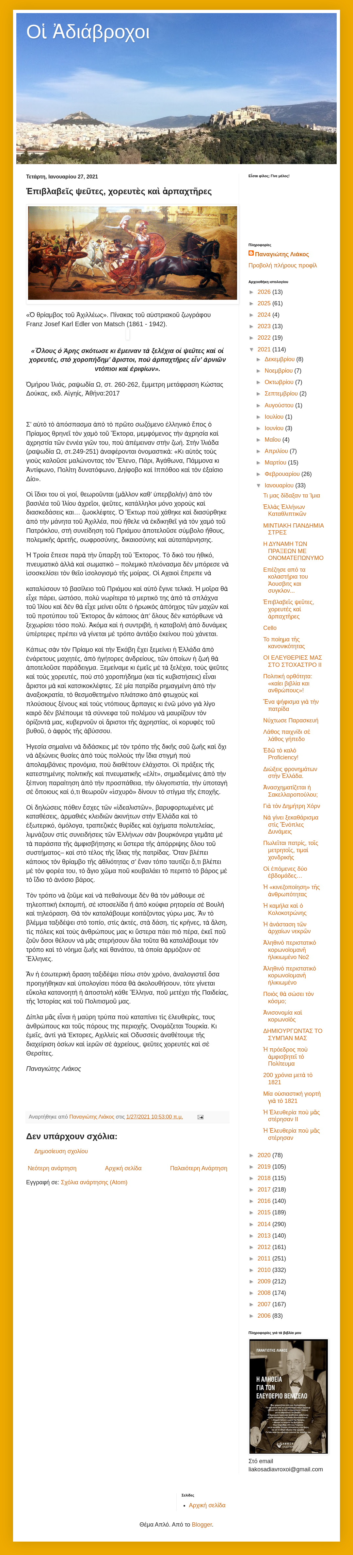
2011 (265, 1258)
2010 (265, 1270)
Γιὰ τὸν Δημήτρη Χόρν (291, 806)
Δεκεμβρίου (280, 359)
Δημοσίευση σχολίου (61, 1151)
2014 (265, 1224)
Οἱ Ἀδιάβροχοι (88, 31)
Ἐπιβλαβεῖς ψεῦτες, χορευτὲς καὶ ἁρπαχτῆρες (288, 609)
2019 (265, 1166)
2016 (265, 1201)
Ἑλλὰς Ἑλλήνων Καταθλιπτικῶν (284, 510)
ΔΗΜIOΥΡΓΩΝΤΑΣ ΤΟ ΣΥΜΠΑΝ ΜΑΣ (293, 1034)
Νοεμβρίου (279, 370)
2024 (265, 315)
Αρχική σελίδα (123, 1168)
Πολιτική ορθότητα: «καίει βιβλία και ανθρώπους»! (287, 683)
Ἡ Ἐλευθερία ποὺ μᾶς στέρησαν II (291, 1116)
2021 (265, 349)
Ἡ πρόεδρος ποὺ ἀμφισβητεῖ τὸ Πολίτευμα (285, 1056)
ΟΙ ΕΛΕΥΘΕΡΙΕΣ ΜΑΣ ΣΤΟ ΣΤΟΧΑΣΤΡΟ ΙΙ (292, 661)
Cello (270, 628)
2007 (265, 1304)
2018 (265, 1178)
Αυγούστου (280, 405)
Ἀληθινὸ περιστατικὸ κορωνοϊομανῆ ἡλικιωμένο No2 (289, 949)
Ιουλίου (275, 417)
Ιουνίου (275, 428)
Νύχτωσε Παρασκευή (290, 720)
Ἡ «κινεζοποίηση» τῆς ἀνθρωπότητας (291, 891)
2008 (265, 1293)
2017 (265, 1189)
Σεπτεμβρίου (282, 393)
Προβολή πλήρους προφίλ (283, 265)
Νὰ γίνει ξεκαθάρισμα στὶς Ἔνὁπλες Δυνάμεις (290, 824)
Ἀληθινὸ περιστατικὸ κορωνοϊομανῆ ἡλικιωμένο (289, 975)
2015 (265, 1212)
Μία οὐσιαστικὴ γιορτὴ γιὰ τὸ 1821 (292, 1097)
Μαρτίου (276, 462)
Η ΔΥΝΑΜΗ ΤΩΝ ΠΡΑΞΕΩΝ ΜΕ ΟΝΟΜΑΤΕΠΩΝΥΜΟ (293, 551)
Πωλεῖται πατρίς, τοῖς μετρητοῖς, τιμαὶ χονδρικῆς (290, 850)
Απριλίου (277, 451)
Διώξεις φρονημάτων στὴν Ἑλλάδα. (290, 773)
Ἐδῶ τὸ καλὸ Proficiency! (280, 754)
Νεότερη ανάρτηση (52, 1168)
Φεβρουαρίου (283, 474)
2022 (265, 337)
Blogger (202, 1524)
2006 (265, 1315)
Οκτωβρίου (280, 382)
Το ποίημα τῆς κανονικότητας (284, 643)
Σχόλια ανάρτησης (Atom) (94, 1182)
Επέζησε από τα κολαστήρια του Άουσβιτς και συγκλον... (285, 580)
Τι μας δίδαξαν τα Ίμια (291, 495)
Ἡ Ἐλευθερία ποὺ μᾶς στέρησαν (291, 1134)
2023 (265, 326)
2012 (265, 1247)
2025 (265, 303)
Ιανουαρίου (280, 485)
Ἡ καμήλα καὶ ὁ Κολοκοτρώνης (285, 909)
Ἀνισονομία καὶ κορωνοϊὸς (282, 1016)
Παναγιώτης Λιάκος (282, 254)
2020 (265, 1155)
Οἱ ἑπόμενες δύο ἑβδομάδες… (285, 872)
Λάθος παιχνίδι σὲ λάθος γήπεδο (286, 735)
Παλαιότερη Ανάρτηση (198, 1168)
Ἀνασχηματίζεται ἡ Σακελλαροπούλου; (290, 791)
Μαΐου (273, 439)
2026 (265, 292)
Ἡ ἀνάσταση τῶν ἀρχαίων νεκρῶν (287, 928)
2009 (265, 1281)
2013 (265, 1235)
